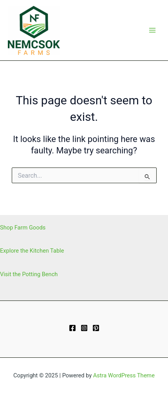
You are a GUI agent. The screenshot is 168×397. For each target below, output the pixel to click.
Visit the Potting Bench (29, 274)
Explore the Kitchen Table (32, 250)
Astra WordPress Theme (124, 375)
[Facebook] (72, 327)
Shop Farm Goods (22, 227)
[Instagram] (84, 327)
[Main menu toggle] (152, 30)
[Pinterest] (95, 327)
